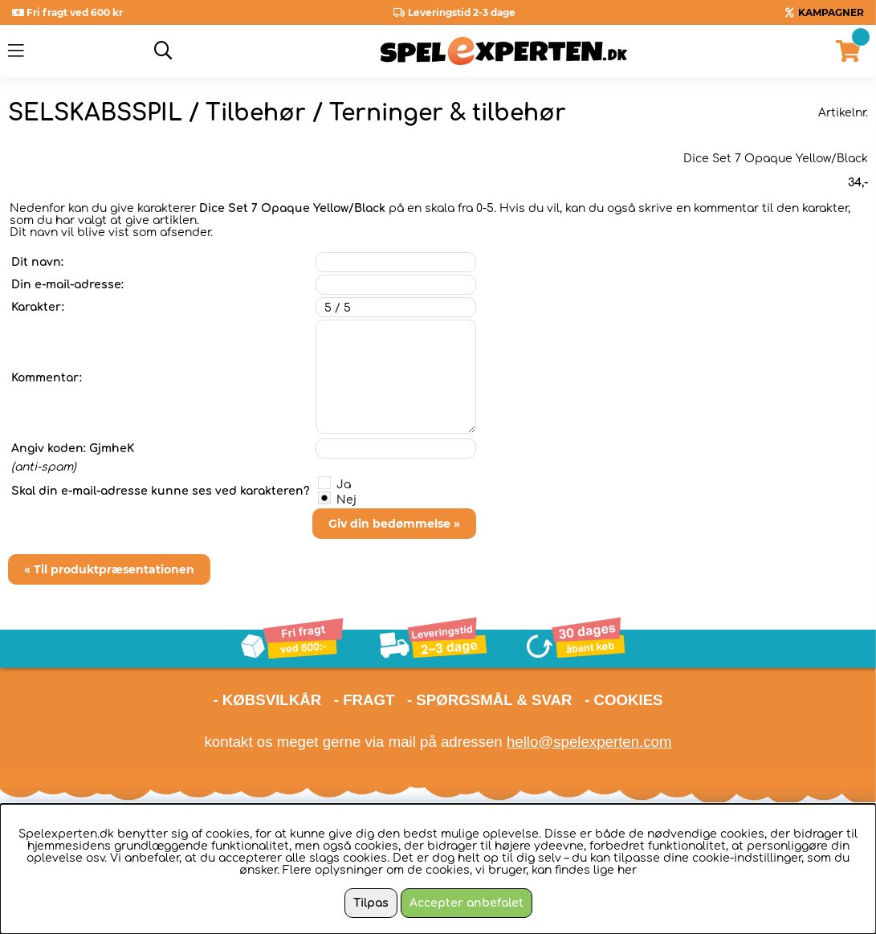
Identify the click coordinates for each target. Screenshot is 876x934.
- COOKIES (623, 699)
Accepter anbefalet (466, 903)
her (627, 870)
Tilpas (371, 903)
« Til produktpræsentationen (109, 569)
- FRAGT (364, 699)
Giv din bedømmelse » (394, 523)
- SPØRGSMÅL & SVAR (489, 699)
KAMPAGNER (831, 12)
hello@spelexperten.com (589, 741)
